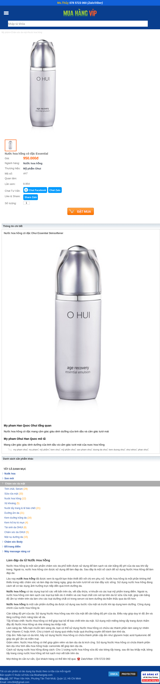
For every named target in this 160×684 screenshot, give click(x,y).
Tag (10, 449)
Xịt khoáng (11, 503)
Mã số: (9, 173)
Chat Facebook (37, 190)
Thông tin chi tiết (12, 226)
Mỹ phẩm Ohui (32, 168)
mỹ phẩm (44, 449)
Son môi (9, 478)
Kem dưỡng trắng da (17, 517)
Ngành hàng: (12, 163)
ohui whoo (131, 449)
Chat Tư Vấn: (12, 190)
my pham (33, 449)
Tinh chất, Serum (16, 488)
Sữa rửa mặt (13, 493)
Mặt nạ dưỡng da (16, 537)
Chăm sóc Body (13, 541)
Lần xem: (10, 183)
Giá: (7, 158)
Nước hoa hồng (33, 163)
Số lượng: (10, 203)
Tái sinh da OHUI (15, 527)
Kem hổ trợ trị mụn (16, 522)
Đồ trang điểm (12, 546)
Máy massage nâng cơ (17, 551)
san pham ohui (84, 449)
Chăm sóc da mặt (15, 483)
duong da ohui (100, 449)
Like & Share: (12, 196)
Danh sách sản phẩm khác (18, 458)
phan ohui (143, 449)
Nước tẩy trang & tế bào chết (22, 508)
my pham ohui (20, 449)
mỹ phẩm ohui (68, 449)
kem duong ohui (117, 449)
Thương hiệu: (12, 168)
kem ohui (55, 449)
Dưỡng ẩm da (14, 513)
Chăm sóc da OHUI (16, 532)
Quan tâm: (11, 178)
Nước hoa (9, 473)
